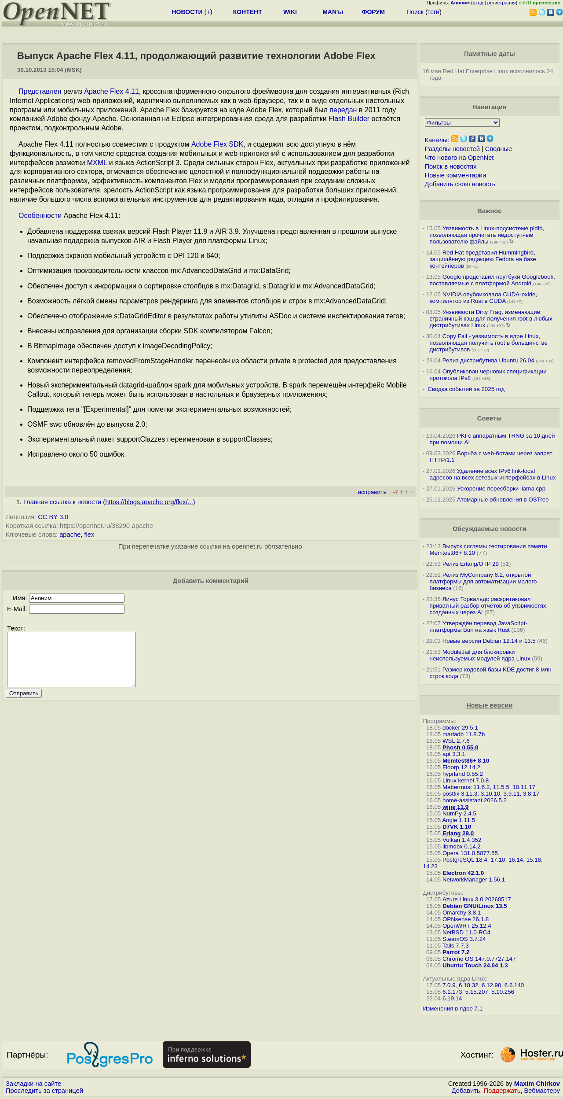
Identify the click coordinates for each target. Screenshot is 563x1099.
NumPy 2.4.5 (459, 813)
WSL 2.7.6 (456, 741)
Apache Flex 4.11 (111, 91)
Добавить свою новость (460, 184)
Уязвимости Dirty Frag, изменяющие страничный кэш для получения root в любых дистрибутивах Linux (491, 318)
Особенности (40, 215)
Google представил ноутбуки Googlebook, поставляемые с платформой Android (492, 280)
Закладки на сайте (33, 1083)
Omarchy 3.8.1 (461, 912)
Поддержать (502, 1090)
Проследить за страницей (44, 1090)
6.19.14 (452, 998)
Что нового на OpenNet (459, 157)
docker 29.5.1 (460, 727)
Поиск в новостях (451, 166)
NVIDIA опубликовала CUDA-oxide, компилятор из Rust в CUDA (483, 297)
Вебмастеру (542, 1090)
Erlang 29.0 (458, 833)
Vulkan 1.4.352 (461, 840)
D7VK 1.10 (456, 826)
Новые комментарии (455, 175)
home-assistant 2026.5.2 (474, 800)
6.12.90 (491, 985)
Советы (489, 418)
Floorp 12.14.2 (461, 767)
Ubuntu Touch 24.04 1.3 (475, 965)
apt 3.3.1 (453, 754)
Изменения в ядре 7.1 (453, 1008)
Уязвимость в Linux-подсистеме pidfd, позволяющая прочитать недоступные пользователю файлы (487, 235)
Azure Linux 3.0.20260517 (476, 899)
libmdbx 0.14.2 (461, 846)
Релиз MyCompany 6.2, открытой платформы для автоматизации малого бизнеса (483, 581)
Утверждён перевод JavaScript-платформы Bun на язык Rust (478, 626)
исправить (372, 492)
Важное (489, 210)
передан (343, 110)
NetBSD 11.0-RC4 (466, 932)
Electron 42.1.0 (463, 873)
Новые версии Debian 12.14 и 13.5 (489, 641)
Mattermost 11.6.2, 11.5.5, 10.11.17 (488, 787)
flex (89, 534)
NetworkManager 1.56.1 (473, 879)
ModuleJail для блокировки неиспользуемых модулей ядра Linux (480, 655)
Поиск (415, 11)
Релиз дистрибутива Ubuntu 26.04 (488, 360)
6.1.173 (452, 991)
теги (433, 11)
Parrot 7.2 (456, 952)
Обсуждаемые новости (489, 528)
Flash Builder (349, 118)
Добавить (466, 1090)
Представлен (40, 91)
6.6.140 (514, 985)
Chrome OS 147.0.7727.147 (479, 958)
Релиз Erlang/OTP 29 (470, 564)
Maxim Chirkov (537, 1083)
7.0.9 (449, 985)
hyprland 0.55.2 (462, 774)
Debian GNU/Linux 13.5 (474, 906)
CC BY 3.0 (53, 516)
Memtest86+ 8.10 (465, 760)
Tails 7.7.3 (455, 945)
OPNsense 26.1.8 (465, 919)
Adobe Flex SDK (217, 144)
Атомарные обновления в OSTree (502, 499)
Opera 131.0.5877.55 (470, 853)
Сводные (498, 148)
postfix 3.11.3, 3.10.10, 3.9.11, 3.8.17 (490, 793)
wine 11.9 (455, 807)
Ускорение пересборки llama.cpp (501, 488)
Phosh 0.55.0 (460, 747)
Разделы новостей (452, 148)
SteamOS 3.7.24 (464, 939)
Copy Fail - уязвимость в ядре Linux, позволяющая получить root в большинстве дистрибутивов (489, 343)
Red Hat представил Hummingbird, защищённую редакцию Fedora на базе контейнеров (483, 259)
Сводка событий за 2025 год (466, 389)
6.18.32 (468, 985)
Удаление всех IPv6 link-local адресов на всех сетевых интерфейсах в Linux (493, 474)
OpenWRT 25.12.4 (466, 925)
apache (69, 534)
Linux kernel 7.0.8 (465, 780)
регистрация (501, 2)
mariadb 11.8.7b (463, 734)
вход (478, 2)
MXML (97, 162)
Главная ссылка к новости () (109, 501)
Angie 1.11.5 (458, 820)
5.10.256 (502, 991)
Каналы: (437, 140)
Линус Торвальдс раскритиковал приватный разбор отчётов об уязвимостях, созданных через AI (489, 606)
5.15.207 (476, 991)
